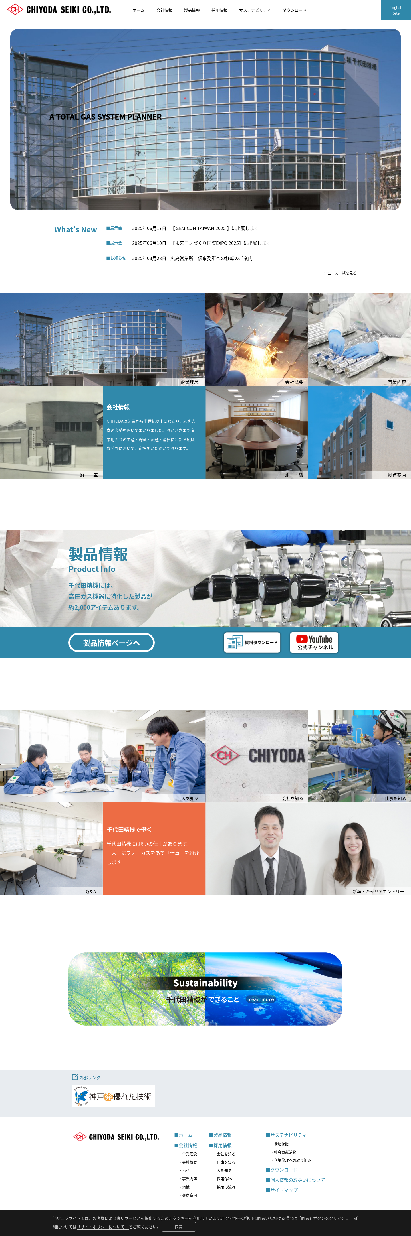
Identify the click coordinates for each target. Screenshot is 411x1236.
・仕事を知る (224, 1162)
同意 (178, 1226)
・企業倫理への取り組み (290, 1160)
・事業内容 (187, 1178)
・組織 (184, 1187)
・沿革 (184, 1170)
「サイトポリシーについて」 (103, 1226)
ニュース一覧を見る (340, 272)
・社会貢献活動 (283, 1152)
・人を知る (222, 1170)
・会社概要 (187, 1162)
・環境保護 (279, 1143)
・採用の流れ (224, 1187)
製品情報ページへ (111, 642)
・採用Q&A (222, 1178)
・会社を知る (224, 1153)
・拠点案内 (187, 1195)
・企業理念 (187, 1153)
